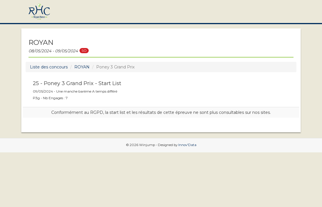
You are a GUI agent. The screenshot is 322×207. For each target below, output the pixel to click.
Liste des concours (49, 67)
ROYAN (82, 67)
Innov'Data (187, 145)
